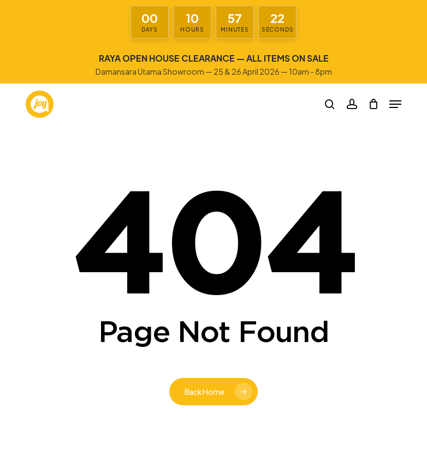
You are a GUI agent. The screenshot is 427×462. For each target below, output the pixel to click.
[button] (395, 104)
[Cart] (373, 104)
